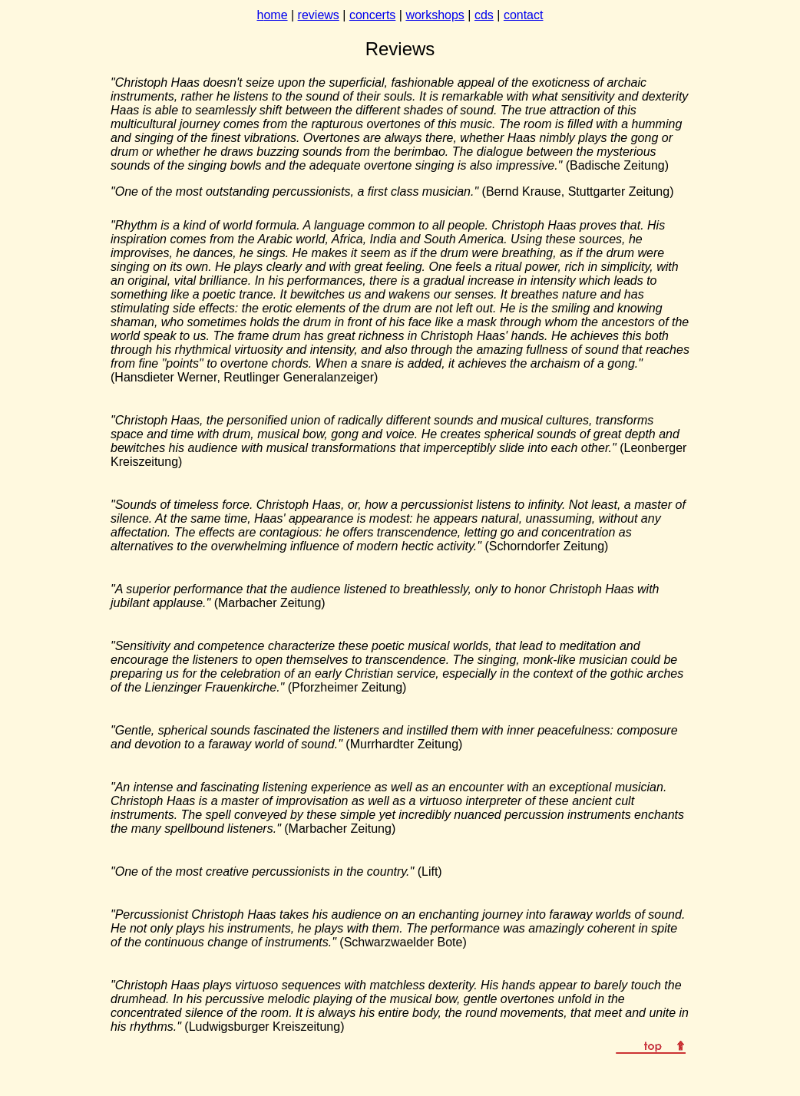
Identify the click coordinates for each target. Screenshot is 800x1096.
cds (484, 14)
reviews (318, 14)
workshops (434, 14)
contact (524, 14)
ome (275, 14)
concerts (372, 14)
